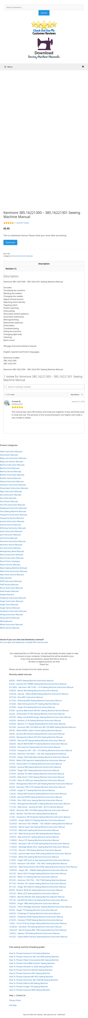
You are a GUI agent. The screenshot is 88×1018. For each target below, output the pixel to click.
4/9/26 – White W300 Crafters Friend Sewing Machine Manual (35, 730)
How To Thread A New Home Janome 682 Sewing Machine (34, 960)
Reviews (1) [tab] (11, 268)
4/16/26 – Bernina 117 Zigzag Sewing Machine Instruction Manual (37, 724)
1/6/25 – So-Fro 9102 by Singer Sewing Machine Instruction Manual (38, 923)
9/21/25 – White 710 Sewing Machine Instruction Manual (33, 877)
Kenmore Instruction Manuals (22, 256)
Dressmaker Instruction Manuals (14, 488)
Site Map (13, 1005)
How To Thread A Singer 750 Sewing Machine (28, 986)
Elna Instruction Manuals (10, 495)
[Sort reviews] (76, 394)
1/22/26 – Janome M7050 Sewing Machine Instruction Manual (35, 797)
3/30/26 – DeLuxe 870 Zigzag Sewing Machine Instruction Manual (37, 740)
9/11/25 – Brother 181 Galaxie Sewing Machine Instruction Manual (37, 883)
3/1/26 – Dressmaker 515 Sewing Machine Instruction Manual (35, 763)
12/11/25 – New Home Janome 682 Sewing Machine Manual (34, 833)
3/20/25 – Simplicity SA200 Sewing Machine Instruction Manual (36, 916)
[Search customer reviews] (44, 386)
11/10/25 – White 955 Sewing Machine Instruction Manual (34, 857)
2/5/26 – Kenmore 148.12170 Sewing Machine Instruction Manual (37, 787)
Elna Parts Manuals (8, 498)
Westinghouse (6, 621)
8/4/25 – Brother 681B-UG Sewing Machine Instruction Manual (36, 890)
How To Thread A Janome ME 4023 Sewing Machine (31, 976)
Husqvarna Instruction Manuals (13, 514)
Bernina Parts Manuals (9, 468)
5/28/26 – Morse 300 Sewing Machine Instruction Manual (33, 690)
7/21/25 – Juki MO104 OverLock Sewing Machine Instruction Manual (38, 900)
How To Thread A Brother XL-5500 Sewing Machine (31, 966)
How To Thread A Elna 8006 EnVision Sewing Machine (32, 963)
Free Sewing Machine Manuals (13, 511)
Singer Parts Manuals (9, 604)
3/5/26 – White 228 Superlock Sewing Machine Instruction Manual (37, 760)
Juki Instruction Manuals (10, 534)
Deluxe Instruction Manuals (12, 481)
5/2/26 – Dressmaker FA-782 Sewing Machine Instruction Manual (37, 714)
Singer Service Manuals (10, 608)
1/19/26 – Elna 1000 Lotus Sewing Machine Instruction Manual (36, 800)
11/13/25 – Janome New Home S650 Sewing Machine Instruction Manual (40, 853)
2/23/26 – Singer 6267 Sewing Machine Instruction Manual (34, 770)
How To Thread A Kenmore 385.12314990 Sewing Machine (34, 956)
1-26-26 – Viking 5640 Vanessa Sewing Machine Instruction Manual (37, 793)
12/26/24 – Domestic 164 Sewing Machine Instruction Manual (35, 926)
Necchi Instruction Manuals (11, 558)
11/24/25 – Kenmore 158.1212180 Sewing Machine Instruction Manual (39, 843)
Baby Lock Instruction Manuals (13, 458)
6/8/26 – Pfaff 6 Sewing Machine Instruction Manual (31, 680)
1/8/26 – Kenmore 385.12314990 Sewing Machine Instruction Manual (38, 810)
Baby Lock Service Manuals (11, 461)
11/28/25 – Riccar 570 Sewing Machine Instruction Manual (34, 840)
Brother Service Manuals (10, 478)
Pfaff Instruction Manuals (11, 581)
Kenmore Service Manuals (11, 544)
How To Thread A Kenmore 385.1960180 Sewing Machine (33, 980)
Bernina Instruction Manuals (12, 465)
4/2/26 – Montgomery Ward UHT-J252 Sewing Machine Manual (36, 737)
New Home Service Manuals (12, 574)
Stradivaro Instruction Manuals (13, 611)
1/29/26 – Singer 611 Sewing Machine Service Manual (32, 790)
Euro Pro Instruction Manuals (12, 504)
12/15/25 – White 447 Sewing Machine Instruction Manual (34, 830)
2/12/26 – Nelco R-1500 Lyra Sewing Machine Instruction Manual (36, 780)
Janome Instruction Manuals (12, 521)
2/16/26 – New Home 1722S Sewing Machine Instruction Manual (36, 777)
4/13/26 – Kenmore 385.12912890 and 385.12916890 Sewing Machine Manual (42, 727)
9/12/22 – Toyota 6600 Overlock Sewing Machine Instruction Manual (38, 936)
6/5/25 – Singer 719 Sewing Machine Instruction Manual (33, 910)
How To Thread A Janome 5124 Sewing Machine (29, 953)
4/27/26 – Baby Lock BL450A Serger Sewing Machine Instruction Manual (40, 717)
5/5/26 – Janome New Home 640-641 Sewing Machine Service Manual (39, 710)
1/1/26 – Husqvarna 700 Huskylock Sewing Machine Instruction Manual (39, 817)
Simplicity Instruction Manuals (13, 598)
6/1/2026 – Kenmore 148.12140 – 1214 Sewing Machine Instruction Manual (41, 687)
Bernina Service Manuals (10, 471)
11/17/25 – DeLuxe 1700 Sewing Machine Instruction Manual (35, 850)
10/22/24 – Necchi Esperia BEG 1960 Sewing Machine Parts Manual (37, 930)
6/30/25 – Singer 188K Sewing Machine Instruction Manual (34, 903)
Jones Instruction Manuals (11, 531)
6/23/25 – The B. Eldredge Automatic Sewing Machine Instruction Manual (40, 906)
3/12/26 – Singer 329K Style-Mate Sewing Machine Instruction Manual (39, 757)
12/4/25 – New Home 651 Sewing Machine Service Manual (34, 837)
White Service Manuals (9, 628)
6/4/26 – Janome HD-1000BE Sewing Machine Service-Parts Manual (37, 684)
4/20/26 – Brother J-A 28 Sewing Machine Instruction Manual (35, 720)
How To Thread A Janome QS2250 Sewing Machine (30, 970)
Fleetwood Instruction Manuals (13, 508)
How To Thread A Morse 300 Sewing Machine (28, 983)
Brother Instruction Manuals (12, 475)
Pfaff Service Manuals (9, 584)
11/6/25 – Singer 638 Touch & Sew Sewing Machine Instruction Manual (39, 860)
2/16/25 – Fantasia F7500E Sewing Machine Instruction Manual (36, 920)
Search (44, 12)
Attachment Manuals (9, 455)
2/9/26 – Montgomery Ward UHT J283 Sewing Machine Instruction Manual (41, 783)
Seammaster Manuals (9, 591)
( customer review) (21, 223)
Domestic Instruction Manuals (13, 485)
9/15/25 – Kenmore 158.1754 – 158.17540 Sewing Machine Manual (37, 880)
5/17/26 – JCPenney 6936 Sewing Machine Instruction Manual (35, 700)
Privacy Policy (15, 1000)
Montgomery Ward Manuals (12, 551)
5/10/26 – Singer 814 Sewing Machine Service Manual (32, 707)
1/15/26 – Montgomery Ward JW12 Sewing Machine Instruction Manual (39, 803)
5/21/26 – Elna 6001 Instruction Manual (26, 697)
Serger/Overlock (7, 594)
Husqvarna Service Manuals (12, 518)
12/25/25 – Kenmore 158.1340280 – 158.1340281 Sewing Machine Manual (40, 823)
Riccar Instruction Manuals (11, 588)
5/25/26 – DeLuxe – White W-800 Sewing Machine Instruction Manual (38, 694)
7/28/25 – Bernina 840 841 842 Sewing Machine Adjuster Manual (36, 897)
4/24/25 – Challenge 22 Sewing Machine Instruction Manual (34, 913)
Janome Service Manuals (10, 524)
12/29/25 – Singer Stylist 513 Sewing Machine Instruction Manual (37, 820)
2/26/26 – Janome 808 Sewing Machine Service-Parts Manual (35, 767)
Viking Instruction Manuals (11, 614)
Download (10, 242)
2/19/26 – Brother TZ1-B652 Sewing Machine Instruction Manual (36, 773)
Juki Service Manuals (9, 538)
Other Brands (6, 578)
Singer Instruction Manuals (11, 601)
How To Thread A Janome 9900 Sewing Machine (29, 990)
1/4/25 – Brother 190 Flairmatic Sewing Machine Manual (33, 813)
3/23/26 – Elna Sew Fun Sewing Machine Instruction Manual (34, 747)
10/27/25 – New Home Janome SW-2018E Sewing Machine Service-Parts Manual (43, 867)
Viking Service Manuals (10, 618)
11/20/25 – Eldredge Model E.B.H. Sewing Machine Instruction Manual (39, 847)
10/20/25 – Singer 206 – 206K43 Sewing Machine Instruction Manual (38, 870)
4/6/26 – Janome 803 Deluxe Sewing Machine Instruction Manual (37, 734)
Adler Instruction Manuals (11, 451)
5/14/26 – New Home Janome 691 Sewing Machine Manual (34, 704)
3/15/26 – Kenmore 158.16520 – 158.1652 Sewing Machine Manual (37, 753)
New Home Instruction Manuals (13, 571)
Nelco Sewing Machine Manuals (13, 568)
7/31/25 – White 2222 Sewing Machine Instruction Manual (34, 893)
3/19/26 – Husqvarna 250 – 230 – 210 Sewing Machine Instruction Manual (40, 750)
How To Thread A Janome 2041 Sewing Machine (29, 973)
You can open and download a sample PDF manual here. (24, 642)
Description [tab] (44, 263)
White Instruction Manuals (11, 624)
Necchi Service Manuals (10, 564)
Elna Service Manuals (9, 501)
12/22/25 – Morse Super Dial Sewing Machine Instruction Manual (37, 827)
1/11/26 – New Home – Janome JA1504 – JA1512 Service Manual (36, 807)
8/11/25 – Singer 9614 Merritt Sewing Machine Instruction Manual (37, 887)
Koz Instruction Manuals (10, 548)
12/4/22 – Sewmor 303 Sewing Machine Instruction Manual (34, 933)
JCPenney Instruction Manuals (13, 528)
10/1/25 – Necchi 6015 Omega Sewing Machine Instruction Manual (37, 873)
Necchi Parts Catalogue (10, 561)
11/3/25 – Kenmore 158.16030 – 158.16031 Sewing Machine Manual (38, 863)
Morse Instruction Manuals (11, 554)
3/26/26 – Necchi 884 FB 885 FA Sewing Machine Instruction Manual (38, 744)
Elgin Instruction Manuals (11, 491)
